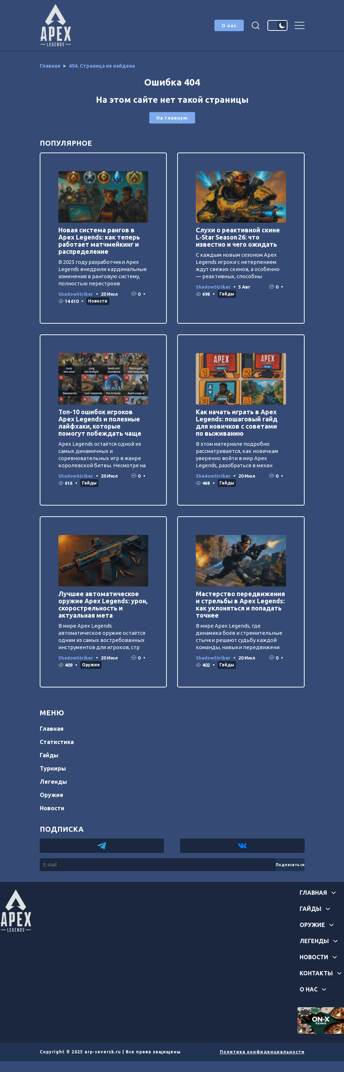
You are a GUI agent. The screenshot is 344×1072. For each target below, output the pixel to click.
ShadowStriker (75, 293)
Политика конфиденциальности (262, 1051)
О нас (229, 25)
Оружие (91, 664)
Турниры (53, 768)
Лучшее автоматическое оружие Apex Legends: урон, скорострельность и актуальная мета (102, 604)
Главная (52, 728)
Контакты (316, 973)
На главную (172, 117)
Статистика (57, 742)
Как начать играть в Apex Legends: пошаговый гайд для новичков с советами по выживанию (236, 422)
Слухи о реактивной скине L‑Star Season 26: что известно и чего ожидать (238, 237)
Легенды (53, 781)
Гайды (226, 293)
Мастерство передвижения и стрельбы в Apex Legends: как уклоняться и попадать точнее (240, 604)
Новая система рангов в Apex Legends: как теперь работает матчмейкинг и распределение (99, 240)
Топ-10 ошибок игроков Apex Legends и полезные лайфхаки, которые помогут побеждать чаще (99, 422)
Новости (97, 301)
